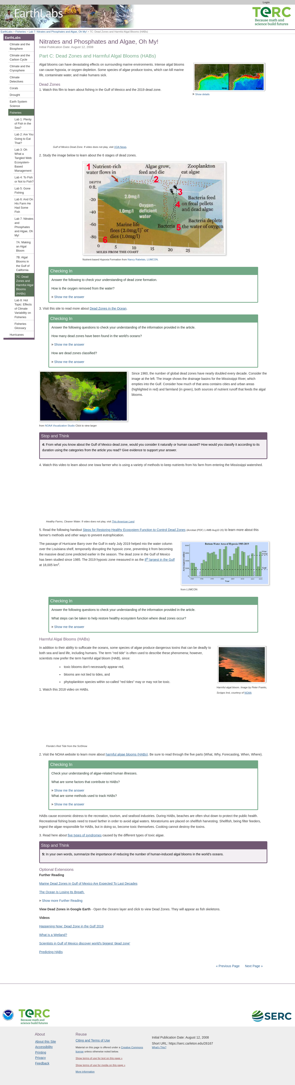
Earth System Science (18, 103)
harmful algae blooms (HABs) (127, 754)
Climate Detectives (16, 79)
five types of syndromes (85, 835)
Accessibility (44, 1047)
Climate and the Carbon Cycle (20, 57)
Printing (40, 1052)
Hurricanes (17, 334)
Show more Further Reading (61, 900)
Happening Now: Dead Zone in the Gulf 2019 (71, 926)
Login (266, 2)
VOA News (120, 147)
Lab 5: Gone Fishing (22, 190)
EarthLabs (6, 31)
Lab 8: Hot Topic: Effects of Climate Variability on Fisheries (23, 309)
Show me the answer (67, 297)
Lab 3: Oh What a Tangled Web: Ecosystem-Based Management (23, 160)
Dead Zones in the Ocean (108, 308)
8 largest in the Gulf (159, 559)
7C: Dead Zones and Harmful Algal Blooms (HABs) (24, 285)
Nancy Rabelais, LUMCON (143, 259)
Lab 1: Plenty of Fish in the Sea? (23, 123)
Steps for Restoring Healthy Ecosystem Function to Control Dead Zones (134, 530)
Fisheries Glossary (20, 326)
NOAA (247, 692)
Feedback (42, 1063)
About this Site (45, 1041)
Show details (200, 94)
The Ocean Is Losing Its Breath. (62, 892)
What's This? (159, 1047)
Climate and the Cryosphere (20, 68)
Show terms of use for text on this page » (99, 1058)
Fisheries (20, 31)
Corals (14, 88)
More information (85, 1071)
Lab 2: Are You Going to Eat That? (24, 138)
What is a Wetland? (53, 935)
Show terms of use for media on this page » (100, 1065)
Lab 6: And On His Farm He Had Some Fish (24, 206)
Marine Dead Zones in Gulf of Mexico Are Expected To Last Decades (88, 883)
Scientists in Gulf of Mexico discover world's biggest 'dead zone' (84, 943)
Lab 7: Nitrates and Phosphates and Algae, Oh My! (58, 31)
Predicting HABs (51, 952)
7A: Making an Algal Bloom (23, 246)
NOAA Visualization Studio (60, 425)
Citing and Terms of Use (93, 1040)
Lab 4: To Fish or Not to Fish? (24, 179)
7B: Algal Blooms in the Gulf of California (23, 264)
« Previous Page (228, 966)
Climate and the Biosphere (20, 46)
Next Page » (253, 966)
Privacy (40, 1058)
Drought (15, 95)
